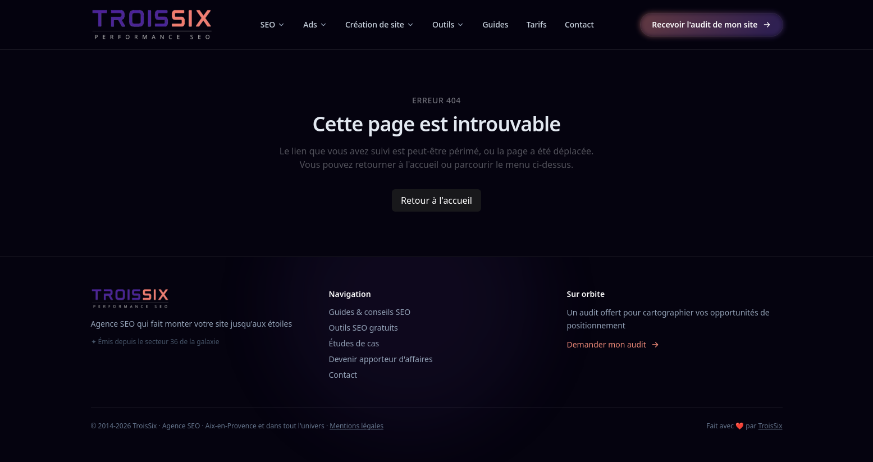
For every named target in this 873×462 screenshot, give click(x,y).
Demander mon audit (613, 344)
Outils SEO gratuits (363, 327)
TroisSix (770, 426)
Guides (495, 24)
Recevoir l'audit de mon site (711, 24)
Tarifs (537, 24)
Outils (448, 24)
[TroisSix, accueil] (152, 24)
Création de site (379, 24)
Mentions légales (356, 426)
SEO (272, 24)
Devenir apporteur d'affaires (381, 359)
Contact (579, 24)
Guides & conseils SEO (370, 312)
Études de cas (354, 343)
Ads (315, 24)
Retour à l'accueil (436, 200)
